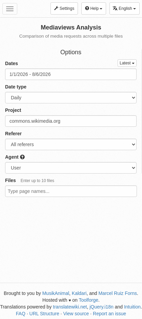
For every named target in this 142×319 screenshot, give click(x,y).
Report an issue (109, 313)
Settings (64, 8)
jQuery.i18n (101, 307)
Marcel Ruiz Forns (117, 293)
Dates (11, 63)
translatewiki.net (70, 307)
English (124, 8)
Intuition (132, 307)
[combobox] (71, 191)
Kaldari (79, 293)
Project (13, 110)
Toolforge (88, 300)
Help (93, 8)
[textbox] (65, 191)
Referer (13, 133)
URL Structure (44, 313)
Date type (15, 86)
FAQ (20, 313)
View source (76, 313)
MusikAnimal (55, 293)
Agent (15, 157)
